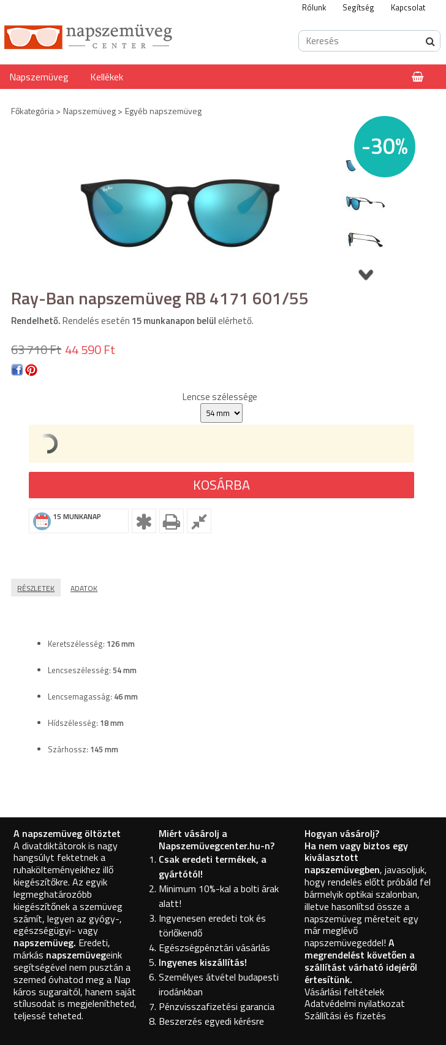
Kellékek (106, 76)
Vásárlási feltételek (344, 991)
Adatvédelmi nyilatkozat (354, 1003)
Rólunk (314, 7)
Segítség (358, 7)
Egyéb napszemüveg (163, 110)
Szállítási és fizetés (345, 1015)
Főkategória (32, 110)
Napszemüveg (39, 76)
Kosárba (221, 484)
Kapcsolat (408, 7)
